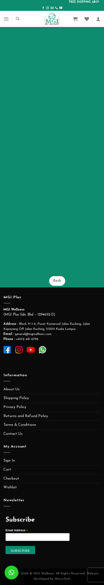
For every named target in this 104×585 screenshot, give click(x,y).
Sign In (9, 461)
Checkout (11, 479)
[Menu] (6, 18)
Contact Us (12, 434)
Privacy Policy (14, 407)
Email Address (17, 530)
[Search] (17, 18)
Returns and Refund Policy (25, 416)
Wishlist (10, 487)
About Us (11, 389)
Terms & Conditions (19, 425)
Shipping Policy (16, 398)
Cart (7, 470)
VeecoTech (62, 579)
